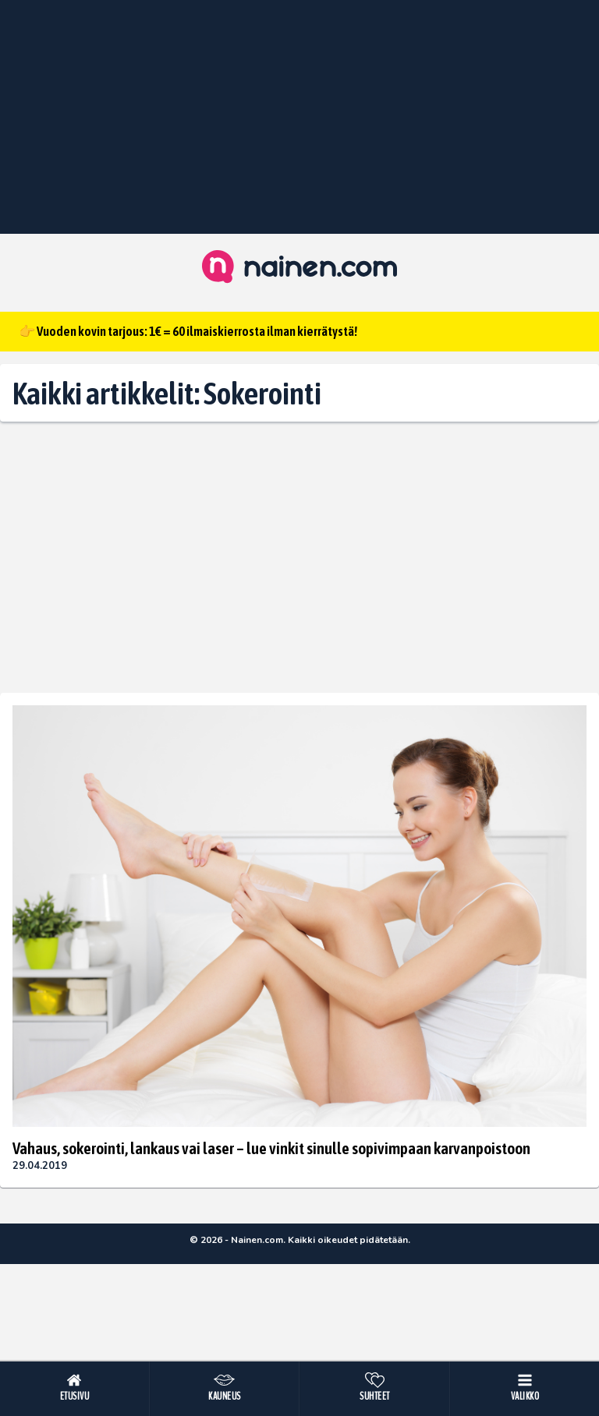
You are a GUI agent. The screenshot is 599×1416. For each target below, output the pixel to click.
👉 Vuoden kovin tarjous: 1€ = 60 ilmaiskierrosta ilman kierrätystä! (188, 331)
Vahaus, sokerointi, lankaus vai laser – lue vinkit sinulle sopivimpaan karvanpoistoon (271, 1148)
